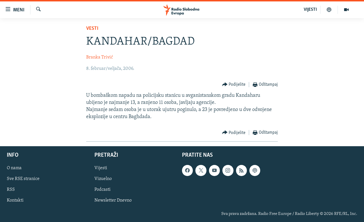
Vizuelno (103, 179)
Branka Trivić (99, 57)
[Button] (234, 85)
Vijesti (100, 168)
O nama (14, 168)
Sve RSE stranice (23, 179)
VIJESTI (310, 9)
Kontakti (15, 200)
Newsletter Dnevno (113, 200)
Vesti (92, 28)
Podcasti (102, 189)
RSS (11, 189)
